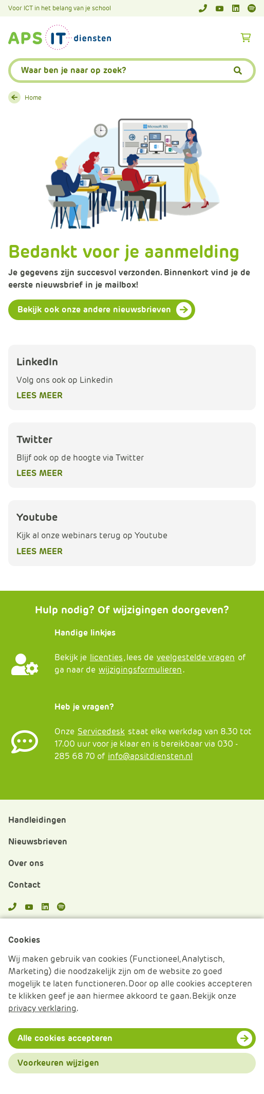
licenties (106, 657)
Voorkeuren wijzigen (58, 1062)
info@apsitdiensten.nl (150, 756)
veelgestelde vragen (196, 657)
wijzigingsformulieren (140, 669)
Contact (24, 884)
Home (33, 97)
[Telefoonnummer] (203, 8)
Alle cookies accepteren (64, 1038)
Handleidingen (37, 820)
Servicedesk (101, 731)
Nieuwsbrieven (37, 841)
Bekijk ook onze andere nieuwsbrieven (94, 309)
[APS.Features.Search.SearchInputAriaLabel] (132, 70)
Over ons (26, 863)
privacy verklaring (42, 1008)
